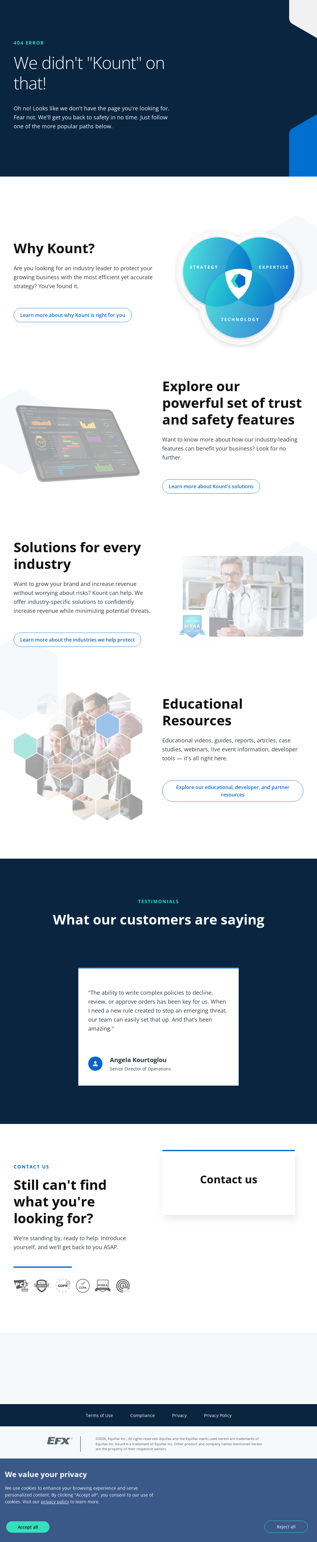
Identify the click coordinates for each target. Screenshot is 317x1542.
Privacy (179, 1415)
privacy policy (55, 1502)
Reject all (286, 1527)
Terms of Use (99, 1415)
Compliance (142, 1415)
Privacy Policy (218, 1415)
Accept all (28, 1527)
